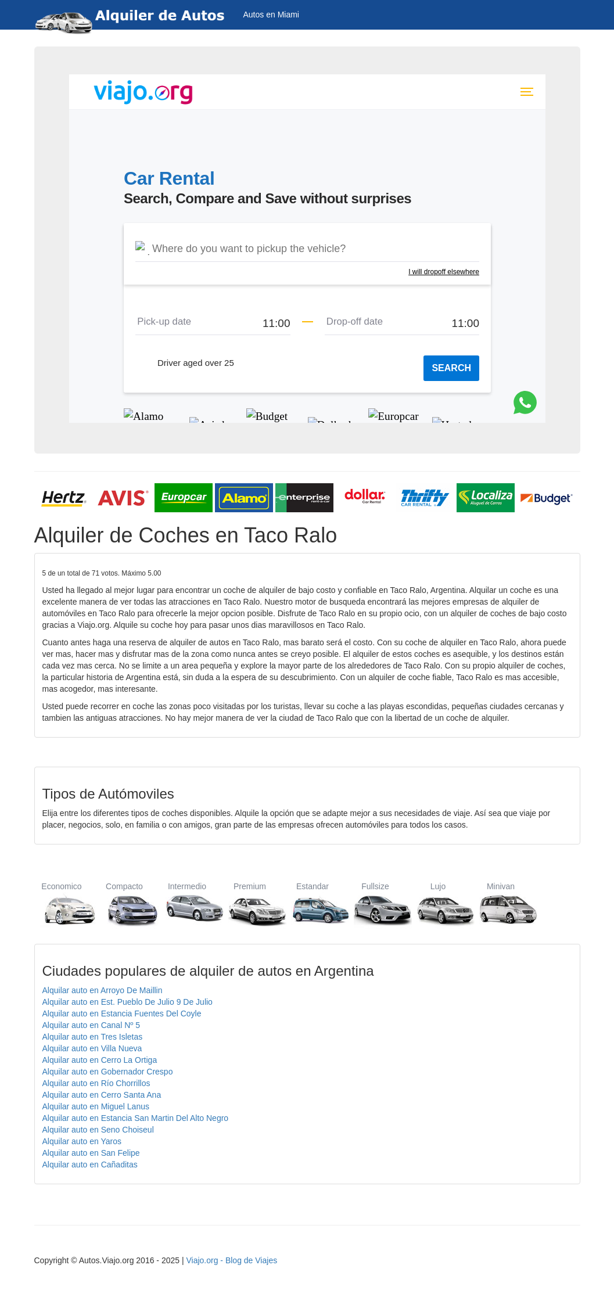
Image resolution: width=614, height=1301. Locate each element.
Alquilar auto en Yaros (81, 1141)
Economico (62, 904)
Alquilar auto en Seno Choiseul (98, 1129)
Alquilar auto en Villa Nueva (92, 1048)
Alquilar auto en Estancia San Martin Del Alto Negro (135, 1118)
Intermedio (187, 904)
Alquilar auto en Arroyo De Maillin (102, 990)
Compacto (124, 904)
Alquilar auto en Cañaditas (90, 1164)
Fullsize (375, 904)
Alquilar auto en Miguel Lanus (95, 1106)
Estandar (313, 904)
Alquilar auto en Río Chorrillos (96, 1083)
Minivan (501, 904)
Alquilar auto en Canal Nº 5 (91, 1025)
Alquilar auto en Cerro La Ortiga (99, 1060)
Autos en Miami (271, 14)
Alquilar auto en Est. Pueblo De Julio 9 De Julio (127, 1002)
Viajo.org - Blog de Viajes (231, 1260)
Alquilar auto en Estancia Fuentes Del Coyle (122, 1013)
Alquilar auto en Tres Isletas (92, 1036)
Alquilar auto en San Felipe (91, 1153)
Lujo (438, 904)
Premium (250, 904)
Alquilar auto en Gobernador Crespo (107, 1071)
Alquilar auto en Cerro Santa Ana (101, 1094)
